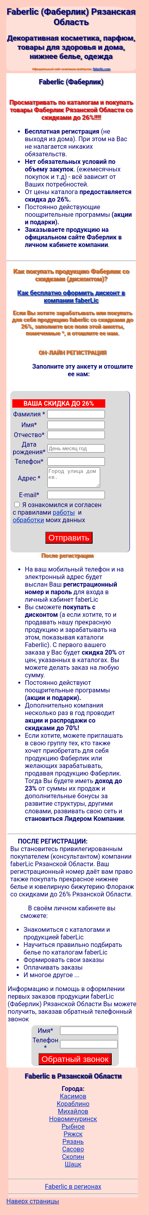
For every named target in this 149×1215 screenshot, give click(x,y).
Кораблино (73, 1107)
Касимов (73, 1100)
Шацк (73, 1168)
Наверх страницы (32, 1205)
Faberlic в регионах (73, 1190)
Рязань (73, 1145)
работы (64, 516)
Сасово (73, 1153)
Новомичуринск (73, 1122)
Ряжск (73, 1137)
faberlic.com (101, 69)
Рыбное (73, 1130)
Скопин (73, 1160)
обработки (28, 523)
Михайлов (73, 1115)
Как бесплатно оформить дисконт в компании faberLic (71, 296)
